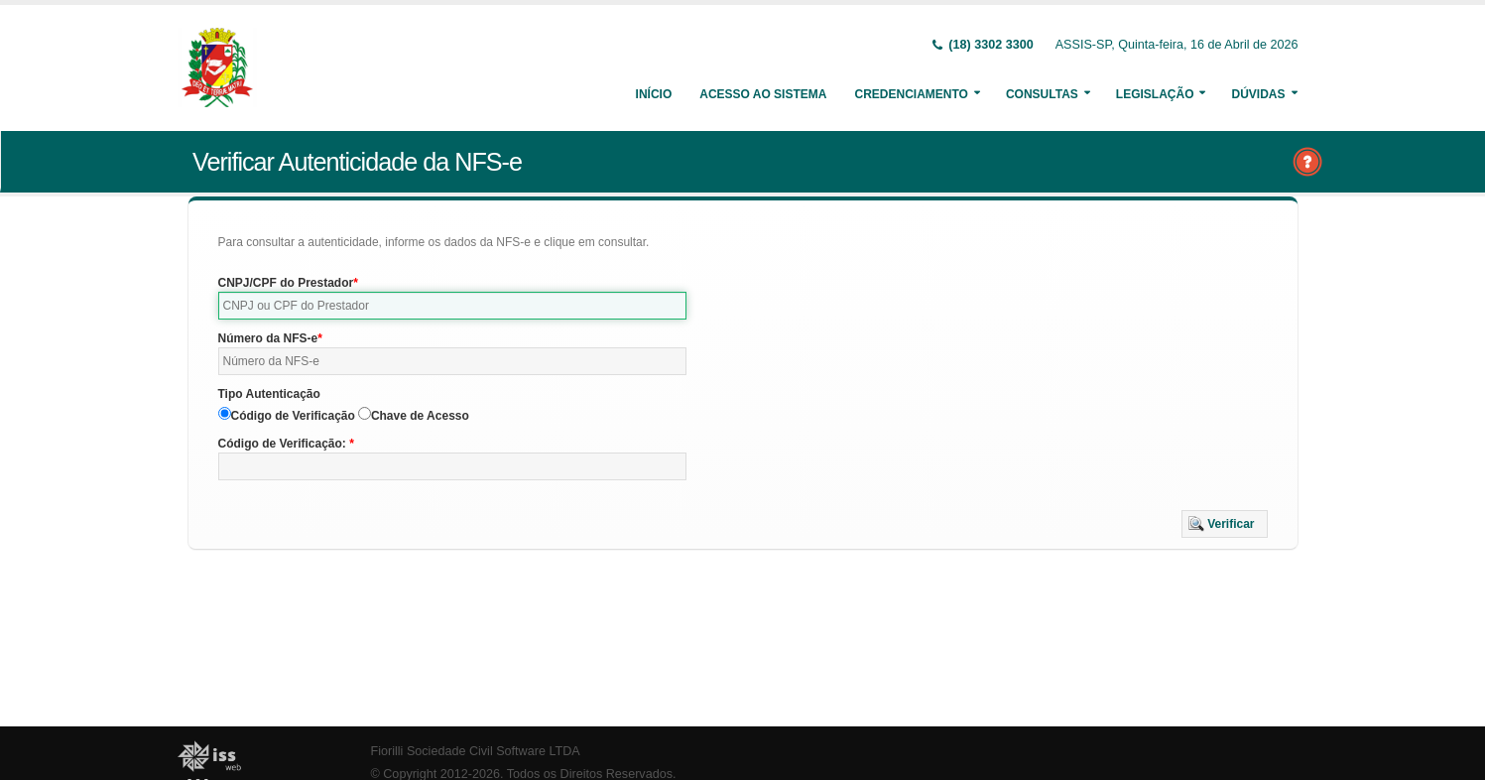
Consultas (1042, 94)
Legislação (1155, 94)
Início (654, 94)
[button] (1224, 524)
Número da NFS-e (268, 338)
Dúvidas (1258, 94)
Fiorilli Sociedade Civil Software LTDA (475, 751)
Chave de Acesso (420, 416)
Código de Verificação (293, 416)
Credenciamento (910, 94)
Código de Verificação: (284, 444)
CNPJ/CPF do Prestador (286, 283)
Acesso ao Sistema (762, 94)
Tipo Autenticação (269, 394)
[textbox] (452, 306)
